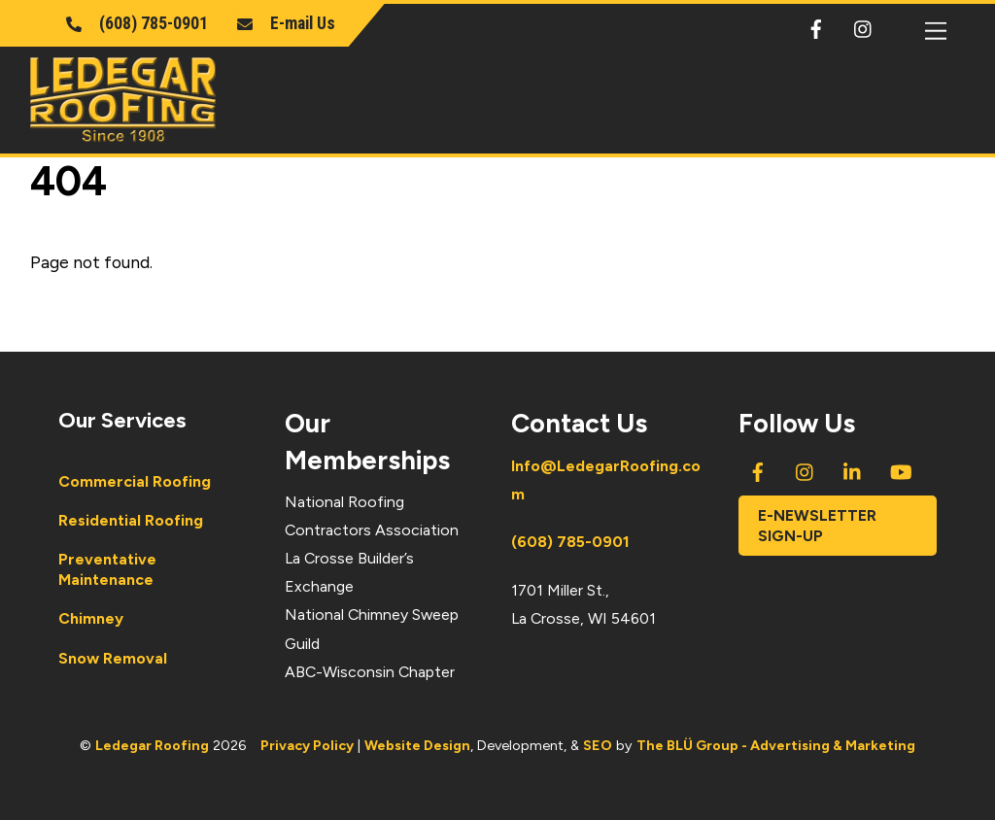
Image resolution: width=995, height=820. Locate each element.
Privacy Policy (307, 745)
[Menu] (935, 31)
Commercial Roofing (134, 481)
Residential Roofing (130, 520)
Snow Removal (112, 658)
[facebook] (816, 26)
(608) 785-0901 (570, 541)
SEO (597, 745)
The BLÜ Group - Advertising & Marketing (775, 745)
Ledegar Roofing (152, 745)
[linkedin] (853, 470)
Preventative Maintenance (107, 569)
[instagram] (863, 26)
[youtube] (900, 470)
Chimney (90, 618)
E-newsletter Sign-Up (817, 525)
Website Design (417, 745)
